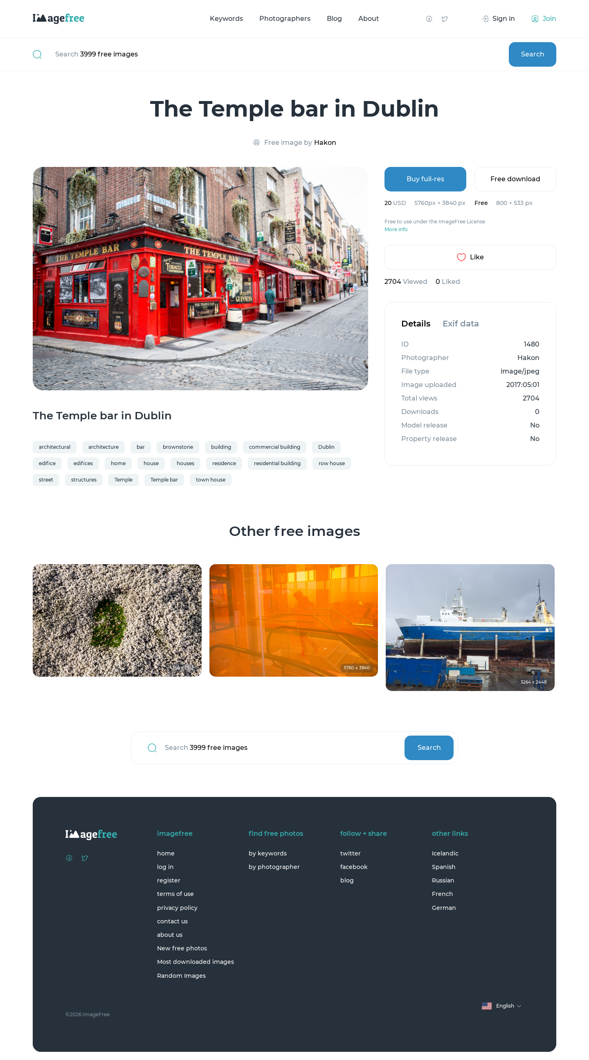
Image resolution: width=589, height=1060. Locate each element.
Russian (443, 880)
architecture (103, 447)
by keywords (268, 853)
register (168, 880)
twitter (350, 853)
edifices (83, 463)
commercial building (274, 447)
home (118, 463)
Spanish (444, 867)
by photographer (274, 867)
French (442, 894)
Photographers (284, 19)
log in (165, 867)
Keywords (226, 19)
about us (169, 934)
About (368, 19)
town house (210, 480)
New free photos (182, 948)
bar (141, 447)
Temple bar (164, 480)
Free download (515, 179)
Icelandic (445, 853)
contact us (172, 921)
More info (396, 229)
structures (84, 480)
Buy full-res (425, 179)
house (151, 463)
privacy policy (177, 907)
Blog (334, 19)
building (221, 447)
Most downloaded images (195, 961)
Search (532, 54)
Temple (124, 480)
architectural (54, 447)
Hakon (325, 142)
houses (185, 463)
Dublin (326, 447)
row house (332, 463)
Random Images (181, 975)
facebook (354, 867)
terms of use (175, 894)
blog (347, 880)
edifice (47, 463)
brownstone (178, 447)
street (46, 480)
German (444, 907)
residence (224, 463)
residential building (277, 463)
